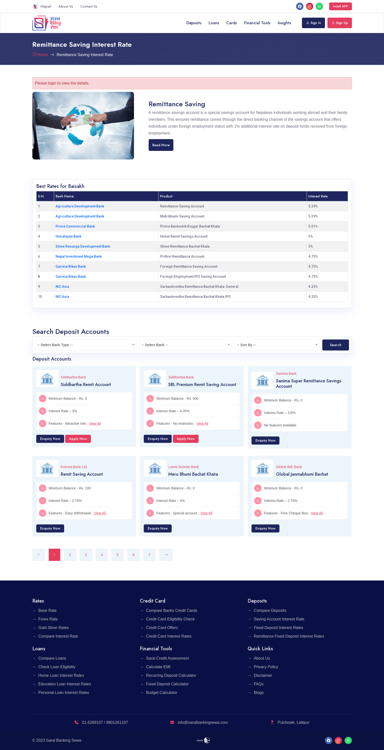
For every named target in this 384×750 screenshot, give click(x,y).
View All (95, 423)
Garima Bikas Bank (71, 266)
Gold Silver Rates (53, 628)
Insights (284, 23)
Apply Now (78, 438)
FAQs (259, 684)
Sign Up (339, 22)
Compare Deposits (270, 610)
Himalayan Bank (68, 236)
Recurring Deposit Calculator (171, 675)
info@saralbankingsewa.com (199, 722)
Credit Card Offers (162, 628)
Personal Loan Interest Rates (63, 692)
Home (42, 55)
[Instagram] (309, 6)
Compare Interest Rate (58, 636)
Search (335, 345)
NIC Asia (62, 287)
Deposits (193, 23)
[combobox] (86, 345)
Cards (231, 23)
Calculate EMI (158, 667)
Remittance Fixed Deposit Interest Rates (289, 636)
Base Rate (47, 610)
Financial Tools (257, 23)
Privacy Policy (266, 667)
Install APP (340, 6)
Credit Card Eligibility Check (170, 619)
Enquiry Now (50, 438)
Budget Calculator (161, 692)
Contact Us (88, 6)
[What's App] (319, 6)
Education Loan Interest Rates (64, 684)
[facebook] (299, 6)
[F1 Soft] (203, 740)
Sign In (313, 22)
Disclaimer (263, 675)
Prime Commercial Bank (75, 226)
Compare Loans (52, 658)
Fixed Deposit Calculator (167, 684)
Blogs (259, 692)
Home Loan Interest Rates (61, 675)
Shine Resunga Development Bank (83, 246)
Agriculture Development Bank (80, 206)
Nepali (41, 6)
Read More (161, 145)
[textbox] (86, 345)
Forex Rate (48, 619)
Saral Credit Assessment (167, 658)
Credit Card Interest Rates (169, 636)
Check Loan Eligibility (57, 667)
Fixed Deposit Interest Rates (278, 628)
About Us (66, 6)
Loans (214, 23)
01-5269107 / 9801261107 (101, 722)
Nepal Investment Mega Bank (79, 256)
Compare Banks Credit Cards (171, 610)
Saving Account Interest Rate (279, 619)
